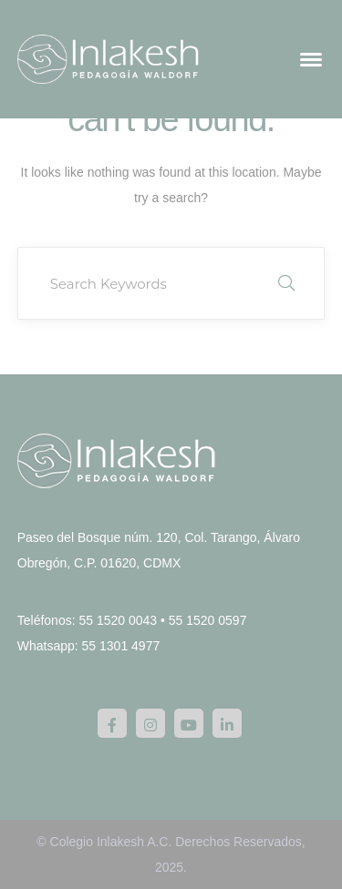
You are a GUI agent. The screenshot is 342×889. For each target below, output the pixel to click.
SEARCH (286, 283)
